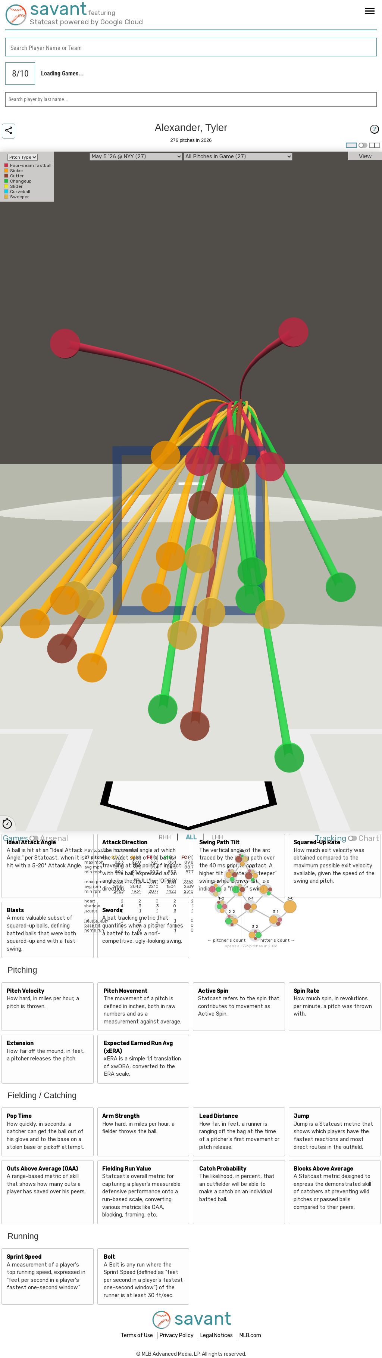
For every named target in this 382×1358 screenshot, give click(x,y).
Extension (20, 1043)
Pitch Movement (125, 991)
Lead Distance (218, 1116)
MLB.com (250, 1335)
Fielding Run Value (126, 1169)
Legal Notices (217, 1335)
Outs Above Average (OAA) (42, 1169)
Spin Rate (306, 991)
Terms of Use (137, 1335)
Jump (301, 1116)
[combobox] (191, 47)
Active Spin (213, 991)
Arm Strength (121, 1116)
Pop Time (19, 1116)
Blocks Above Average (323, 1169)
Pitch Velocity (25, 991)
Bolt (109, 1257)
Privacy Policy (177, 1335)
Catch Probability (222, 1169)
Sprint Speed (24, 1257)
